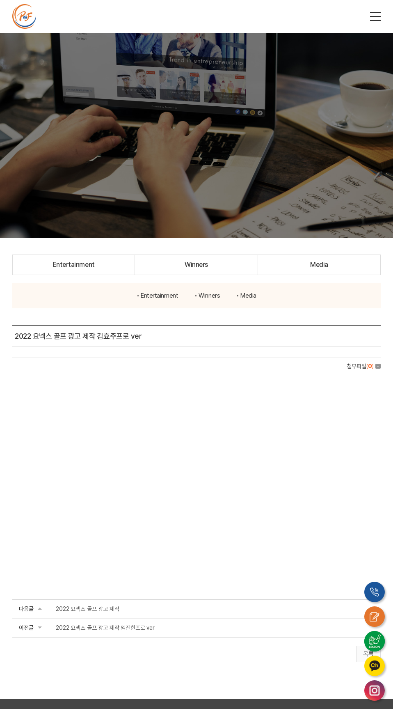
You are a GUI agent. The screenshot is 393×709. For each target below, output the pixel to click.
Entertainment (74, 264)
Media (319, 264)
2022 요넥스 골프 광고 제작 (87, 609)
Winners (196, 264)
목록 (368, 654)
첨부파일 (364, 366)
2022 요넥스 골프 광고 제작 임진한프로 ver (105, 627)
